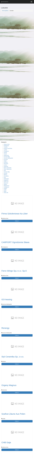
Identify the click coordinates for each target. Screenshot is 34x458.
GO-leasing (6, 299)
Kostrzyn (6, 162)
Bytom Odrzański (7, 167)
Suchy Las (6, 181)
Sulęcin (5, 188)
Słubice (5, 184)
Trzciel (5, 154)
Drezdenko (6, 176)
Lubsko (5, 149)
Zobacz (17, 221)
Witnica (5, 174)
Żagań (5, 160)
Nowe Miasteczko (8, 169)
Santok (5, 152)
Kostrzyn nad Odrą (8, 148)
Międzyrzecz (6, 185)
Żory (5, 177)
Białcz (5, 191)
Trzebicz (5, 147)
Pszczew (6, 159)
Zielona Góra (6, 144)
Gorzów (5, 173)
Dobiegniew (6, 145)
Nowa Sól (6, 192)
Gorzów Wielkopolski (8, 158)
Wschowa (6, 163)
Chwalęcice (6, 151)
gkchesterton (4, 1)
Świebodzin (6, 178)
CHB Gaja (6, 442)
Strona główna (5, 10)
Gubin (5, 189)
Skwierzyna (6, 155)
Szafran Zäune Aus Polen (13, 414)
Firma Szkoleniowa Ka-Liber (14, 213)
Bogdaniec (6, 180)
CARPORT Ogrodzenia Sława (15, 242)
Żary (5, 170)
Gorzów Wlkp (7, 171)
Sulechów (6, 166)
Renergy (5, 328)
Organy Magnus (8, 385)
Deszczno (6, 182)
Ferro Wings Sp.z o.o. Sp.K (14, 271)
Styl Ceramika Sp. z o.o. (12, 357)
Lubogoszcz (6, 187)
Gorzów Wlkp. (7, 156)
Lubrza (5, 165)
